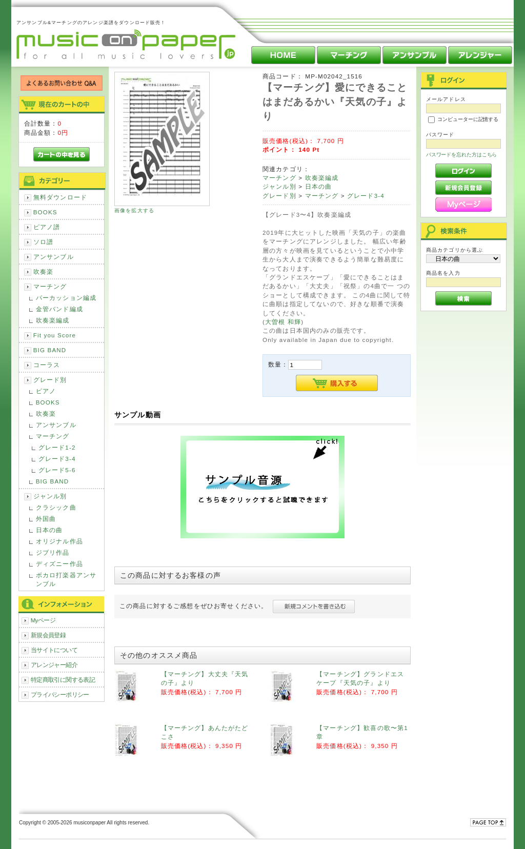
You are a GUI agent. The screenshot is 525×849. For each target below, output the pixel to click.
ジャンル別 (50, 496)
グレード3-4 (57, 458)
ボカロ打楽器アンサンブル (66, 579)
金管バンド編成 (59, 309)
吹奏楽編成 (53, 320)
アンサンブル (53, 256)
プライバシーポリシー (60, 694)
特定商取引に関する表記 (63, 679)
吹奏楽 (43, 271)
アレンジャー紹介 (54, 664)
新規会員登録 (48, 635)
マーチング (50, 286)
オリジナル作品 (59, 541)
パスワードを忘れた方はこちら (461, 154)
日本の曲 (49, 530)
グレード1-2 (57, 447)
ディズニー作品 (59, 563)
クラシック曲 (56, 507)
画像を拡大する (134, 210)
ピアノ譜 (46, 227)
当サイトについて (54, 649)
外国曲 (46, 518)
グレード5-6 (57, 470)
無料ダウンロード (60, 197)
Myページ (43, 620)
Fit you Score (54, 335)
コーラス (46, 364)
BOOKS (45, 212)
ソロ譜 (43, 241)
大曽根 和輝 (283, 321)
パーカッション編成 (66, 297)
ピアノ (46, 391)
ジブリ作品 (53, 552)
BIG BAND (50, 350)
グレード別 (50, 379)
